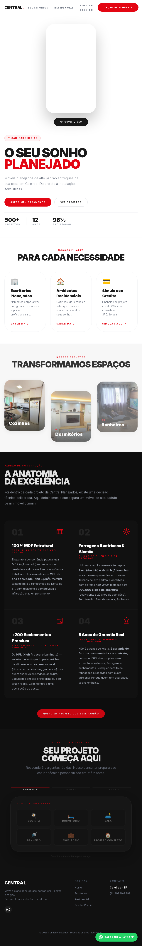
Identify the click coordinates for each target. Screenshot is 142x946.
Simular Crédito (84, 905)
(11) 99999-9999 (120, 893)
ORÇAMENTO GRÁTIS (118, 7)
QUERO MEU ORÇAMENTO (27, 202)
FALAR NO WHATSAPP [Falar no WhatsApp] (116, 937)
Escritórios (38, 7)
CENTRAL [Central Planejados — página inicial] (14, 7)
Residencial (64, 7)
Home (78, 887)
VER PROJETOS (71, 202)
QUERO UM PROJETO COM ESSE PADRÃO (71, 716)
